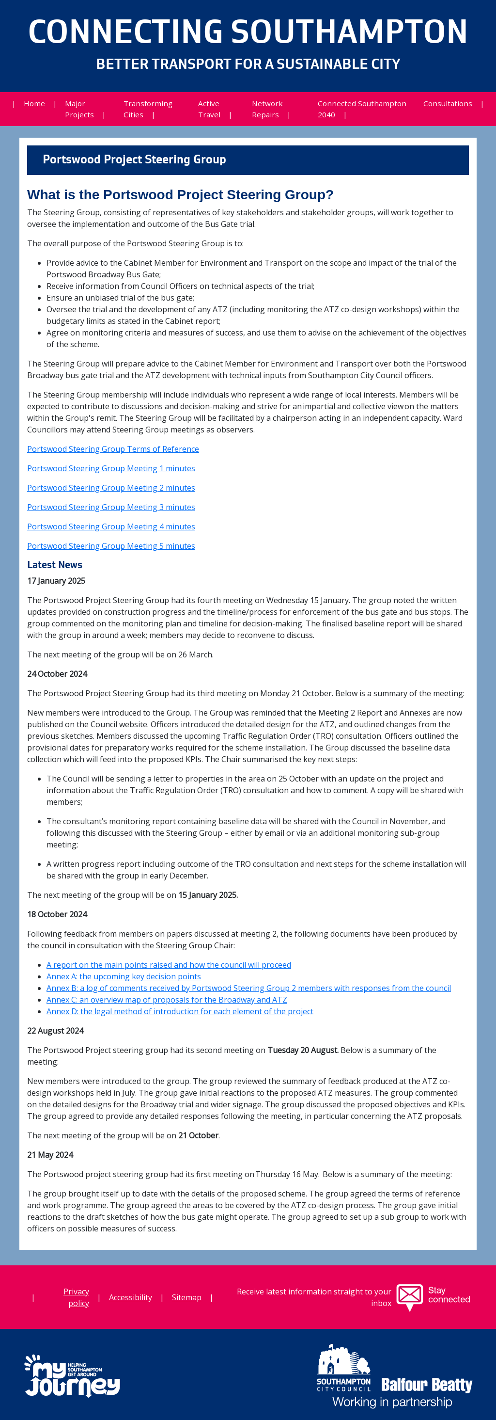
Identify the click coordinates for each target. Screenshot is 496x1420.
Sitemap (187, 1297)
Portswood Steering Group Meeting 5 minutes (111, 546)
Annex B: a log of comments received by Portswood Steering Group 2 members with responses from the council (248, 988)
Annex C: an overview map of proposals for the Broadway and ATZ (166, 999)
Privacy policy (76, 1297)
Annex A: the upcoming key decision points (123, 976)
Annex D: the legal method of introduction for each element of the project (179, 1011)
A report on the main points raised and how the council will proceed (168, 964)
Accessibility (130, 1297)
